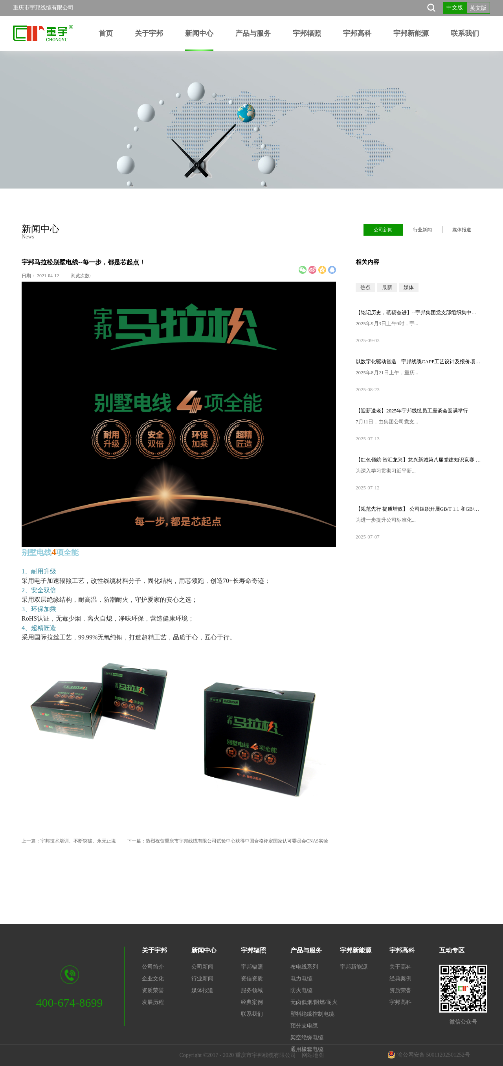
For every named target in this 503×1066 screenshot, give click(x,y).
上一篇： (69, 841)
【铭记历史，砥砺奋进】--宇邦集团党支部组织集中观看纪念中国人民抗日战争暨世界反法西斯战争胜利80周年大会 (418, 312)
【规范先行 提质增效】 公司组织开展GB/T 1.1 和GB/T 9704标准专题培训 (418, 508)
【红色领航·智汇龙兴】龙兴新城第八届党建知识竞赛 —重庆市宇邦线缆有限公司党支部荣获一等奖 (418, 459)
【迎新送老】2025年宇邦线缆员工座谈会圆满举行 (412, 410)
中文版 (454, 8)
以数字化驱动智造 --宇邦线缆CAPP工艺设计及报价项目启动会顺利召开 (418, 361)
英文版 (478, 8)
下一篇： (227, 841)
